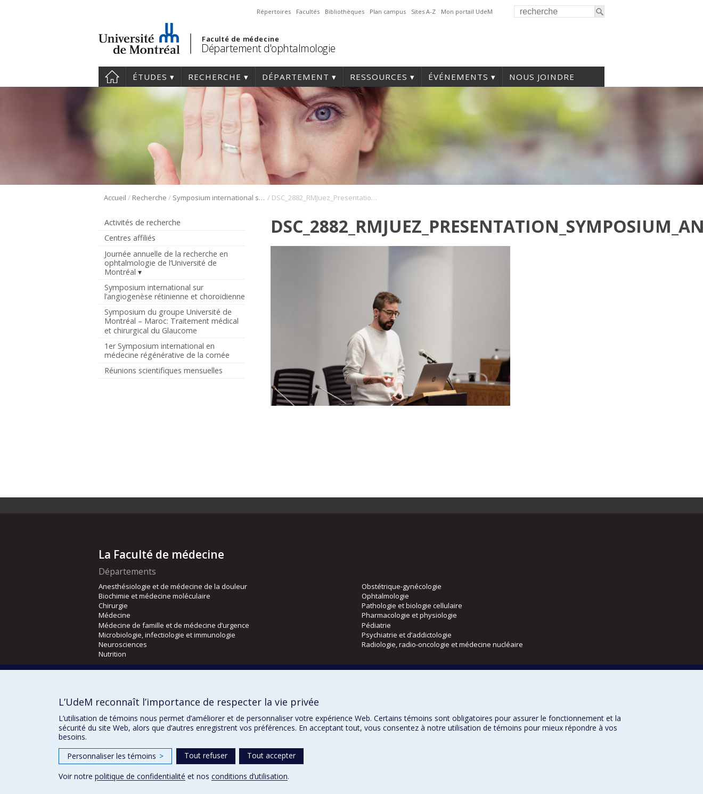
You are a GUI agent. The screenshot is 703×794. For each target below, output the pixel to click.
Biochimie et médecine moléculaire (154, 596)
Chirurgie (113, 605)
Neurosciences (123, 644)
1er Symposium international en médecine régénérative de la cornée (167, 350)
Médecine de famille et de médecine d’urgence (174, 625)
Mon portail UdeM (467, 11)
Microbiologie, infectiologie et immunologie (167, 635)
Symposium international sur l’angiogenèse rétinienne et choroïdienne (219, 197)
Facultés (308, 11)
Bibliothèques (344, 11)
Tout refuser (205, 755)
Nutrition (112, 654)
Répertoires (274, 11)
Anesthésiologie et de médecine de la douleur (173, 586)
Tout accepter (271, 755)
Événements (458, 76)
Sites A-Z (423, 11)
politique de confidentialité (140, 776)
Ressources (378, 76)
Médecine (114, 615)
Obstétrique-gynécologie (402, 586)
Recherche (214, 76)
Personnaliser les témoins (115, 756)
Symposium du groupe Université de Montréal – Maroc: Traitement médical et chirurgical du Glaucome (171, 321)
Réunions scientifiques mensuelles (163, 370)
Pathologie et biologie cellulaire (412, 605)
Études (150, 76)
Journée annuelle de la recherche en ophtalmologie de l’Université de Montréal (166, 263)
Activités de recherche (142, 222)
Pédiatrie (376, 625)
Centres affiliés (130, 238)
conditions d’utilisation (249, 776)
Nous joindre (542, 76)
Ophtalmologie (385, 596)
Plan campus (388, 11)
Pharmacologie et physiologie (409, 615)
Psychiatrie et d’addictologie (407, 635)
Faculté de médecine (240, 39)
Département (295, 76)
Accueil (112, 77)
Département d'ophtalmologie (268, 48)
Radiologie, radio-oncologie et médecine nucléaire (442, 644)
